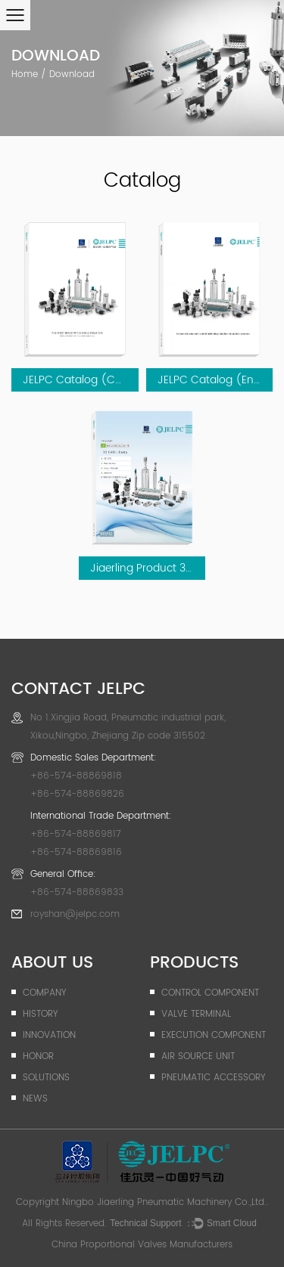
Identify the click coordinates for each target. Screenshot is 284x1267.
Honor (38, 1056)
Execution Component (213, 1035)
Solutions (46, 1077)
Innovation (49, 1035)
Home (24, 74)
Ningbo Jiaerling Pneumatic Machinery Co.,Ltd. (164, 1202)
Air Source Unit (198, 1056)
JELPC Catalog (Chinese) (88, 380)
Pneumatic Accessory (213, 1077)
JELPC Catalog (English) (220, 380)
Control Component (210, 993)
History (40, 1014)
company (44, 993)
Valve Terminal (196, 1014)
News (35, 1099)
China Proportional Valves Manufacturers (142, 1245)
